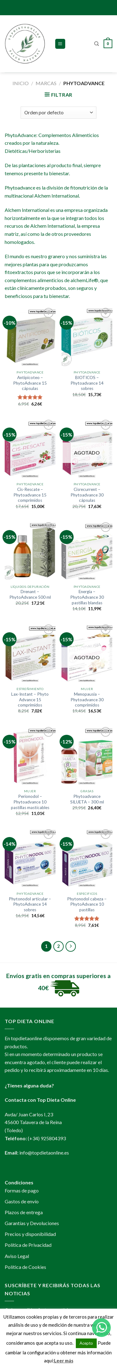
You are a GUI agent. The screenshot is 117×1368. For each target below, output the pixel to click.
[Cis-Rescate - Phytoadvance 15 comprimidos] (30, 448)
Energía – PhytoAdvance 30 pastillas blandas (87, 597)
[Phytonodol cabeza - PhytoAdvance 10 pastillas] (86, 858)
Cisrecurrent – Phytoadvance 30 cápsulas (87, 495)
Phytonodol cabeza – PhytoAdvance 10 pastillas (87, 904)
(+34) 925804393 (47, 1138)
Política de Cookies (25, 1267)
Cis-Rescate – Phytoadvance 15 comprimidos (29, 495)
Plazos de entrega (24, 1212)
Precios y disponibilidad (30, 1234)
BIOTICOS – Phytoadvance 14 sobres (87, 383)
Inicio (20, 83)
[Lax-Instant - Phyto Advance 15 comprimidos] (30, 653)
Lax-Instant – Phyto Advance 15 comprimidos (30, 699)
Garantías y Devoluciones (32, 1223)
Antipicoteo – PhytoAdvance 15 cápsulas (30, 383)
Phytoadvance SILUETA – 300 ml (87, 799)
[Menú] (60, 44)
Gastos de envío (22, 1201)
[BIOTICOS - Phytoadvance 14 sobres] (86, 336)
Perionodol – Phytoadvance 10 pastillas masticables (30, 802)
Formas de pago (22, 1190)
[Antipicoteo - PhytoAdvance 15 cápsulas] (30, 336)
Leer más (63, 1360)
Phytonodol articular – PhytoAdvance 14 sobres (30, 904)
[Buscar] (96, 44)
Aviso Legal (17, 1256)
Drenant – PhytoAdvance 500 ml (30, 594)
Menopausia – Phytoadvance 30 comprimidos (87, 699)
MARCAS (46, 83)
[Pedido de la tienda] (58, 113)
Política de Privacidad (28, 1245)
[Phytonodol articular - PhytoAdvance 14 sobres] (30, 858)
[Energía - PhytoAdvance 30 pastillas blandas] (86, 551)
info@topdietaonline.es (44, 1152)
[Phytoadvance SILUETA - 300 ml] (86, 755)
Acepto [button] (86, 1343)
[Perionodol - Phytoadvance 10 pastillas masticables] (30, 755)
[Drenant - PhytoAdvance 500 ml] (30, 551)
